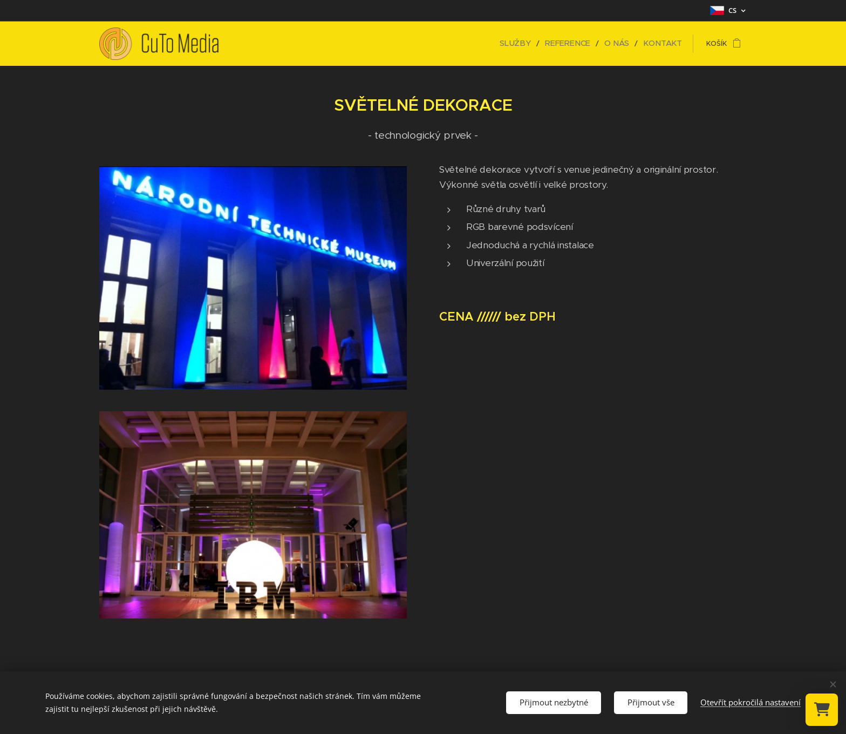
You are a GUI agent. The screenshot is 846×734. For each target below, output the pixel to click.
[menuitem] (529, 43)
